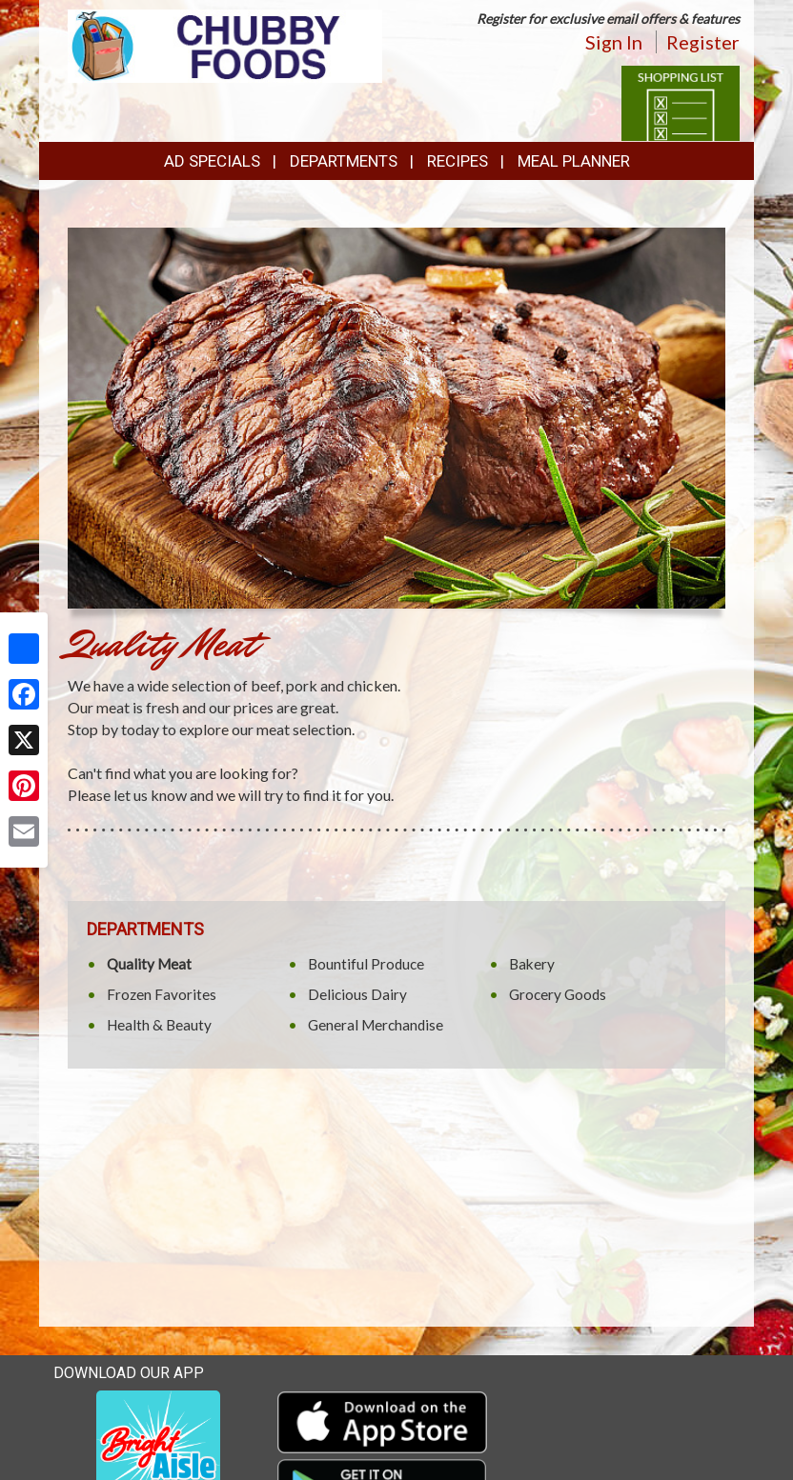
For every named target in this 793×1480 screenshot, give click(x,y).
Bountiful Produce (366, 963)
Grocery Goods (557, 994)
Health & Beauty (159, 1024)
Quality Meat (149, 963)
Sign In (613, 41)
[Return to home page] (225, 44)
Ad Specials (212, 160)
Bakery (532, 963)
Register (703, 41)
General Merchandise (375, 1024)
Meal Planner (574, 160)
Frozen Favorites (161, 994)
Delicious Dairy (357, 994)
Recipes (457, 160)
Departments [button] (343, 160)
